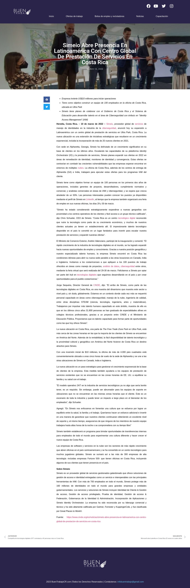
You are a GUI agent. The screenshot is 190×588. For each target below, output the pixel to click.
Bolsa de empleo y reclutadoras (109, 16)
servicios (139, 124)
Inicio (51, 16)
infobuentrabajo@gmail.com (130, 582)
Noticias (140, 16)
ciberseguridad (109, 128)
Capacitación (162, 16)
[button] (47, 100)
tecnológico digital (126, 218)
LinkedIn (90, 199)
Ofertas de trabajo (74, 16)
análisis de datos (111, 266)
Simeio (109, 124)
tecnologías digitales (87, 275)
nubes (81, 168)
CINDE (96, 285)
